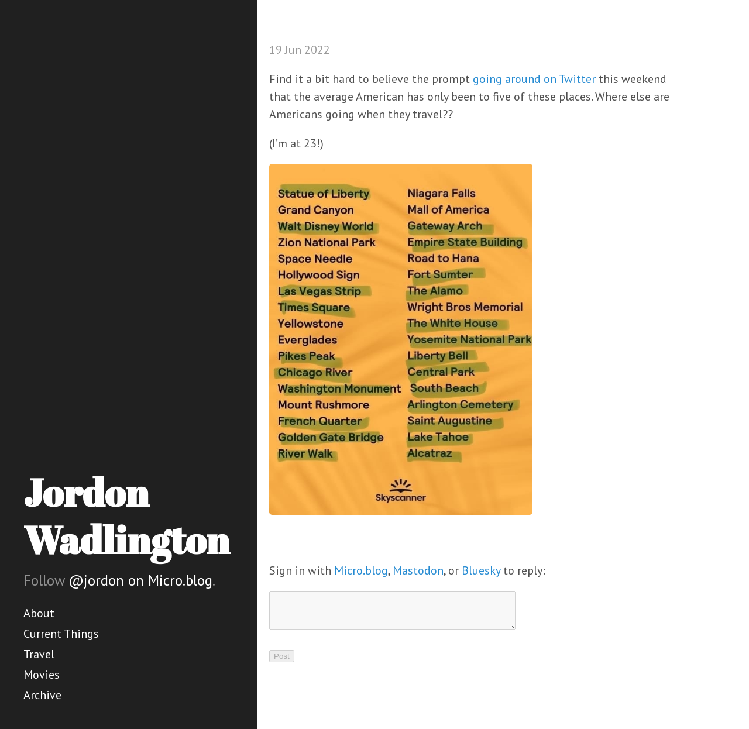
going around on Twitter (534, 79)
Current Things (61, 633)
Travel (38, 654)
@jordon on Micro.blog (140, 580)
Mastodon (418, 570)
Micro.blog (361, 570)
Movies (41, 674)
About (38, 613)
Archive (42, 695)
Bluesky (481, 570)
